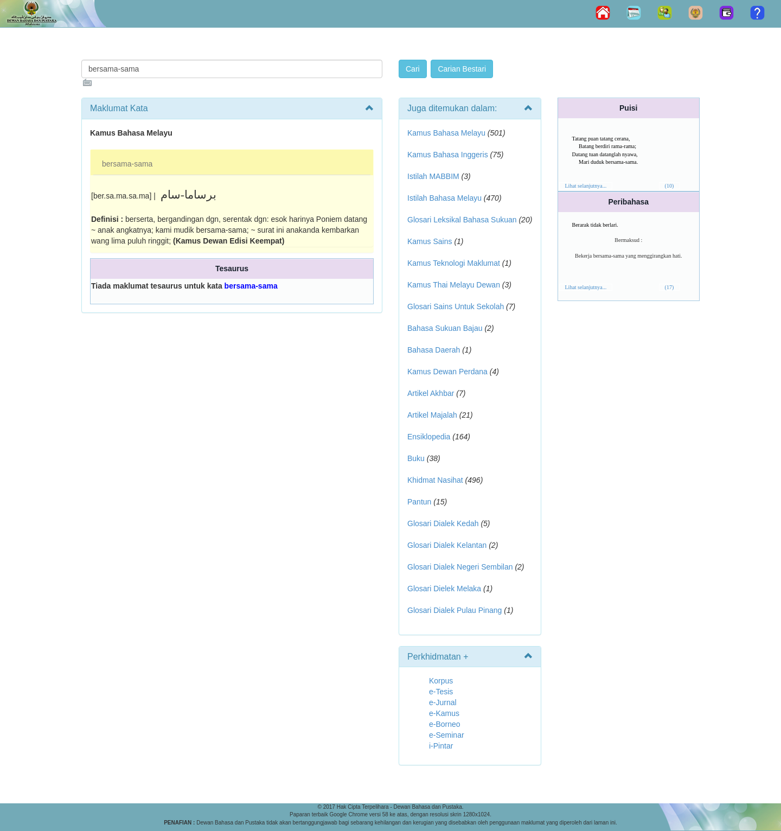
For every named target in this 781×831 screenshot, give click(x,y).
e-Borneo (444, 724)
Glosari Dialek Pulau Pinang (454, 610)
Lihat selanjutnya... (586, 186)
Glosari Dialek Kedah (443, 523)
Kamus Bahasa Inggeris (447, 154)
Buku (416, 458)
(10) (669, 186)
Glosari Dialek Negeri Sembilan (460, 566)
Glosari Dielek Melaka (444, 588)
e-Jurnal (443, 702)
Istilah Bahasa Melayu (444, 198)
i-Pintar (441, 745)
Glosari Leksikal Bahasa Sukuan (462, 219)
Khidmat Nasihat (435, 480)
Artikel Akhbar (430, 393)
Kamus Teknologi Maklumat (453, 263)
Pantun (419, 501)
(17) (669, 287)
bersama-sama (127, 163)
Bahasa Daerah (433, 350)
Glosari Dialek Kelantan (446, 545)
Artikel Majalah (432, 415)
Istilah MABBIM (433, 176)
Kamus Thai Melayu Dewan (453, 284)
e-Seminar (446, 735)
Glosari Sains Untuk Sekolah (455, 306)
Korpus (441, 680)
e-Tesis (441, 691)
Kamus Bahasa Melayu (447, 133)
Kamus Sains (429, 241)
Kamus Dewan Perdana (447, 371)
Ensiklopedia (428, 436)
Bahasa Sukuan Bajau (445, 328)
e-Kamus (444, 713)
